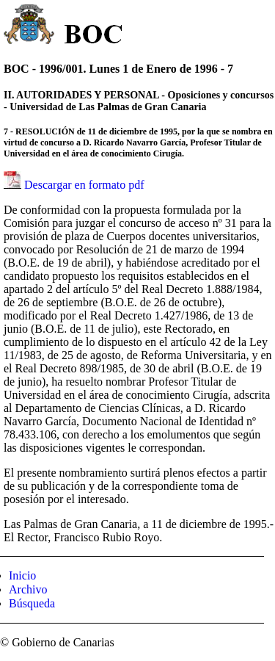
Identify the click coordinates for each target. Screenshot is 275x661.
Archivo (28, 589)
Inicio (22, 575)
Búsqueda (32, 603)
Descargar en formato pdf (84, 184)
